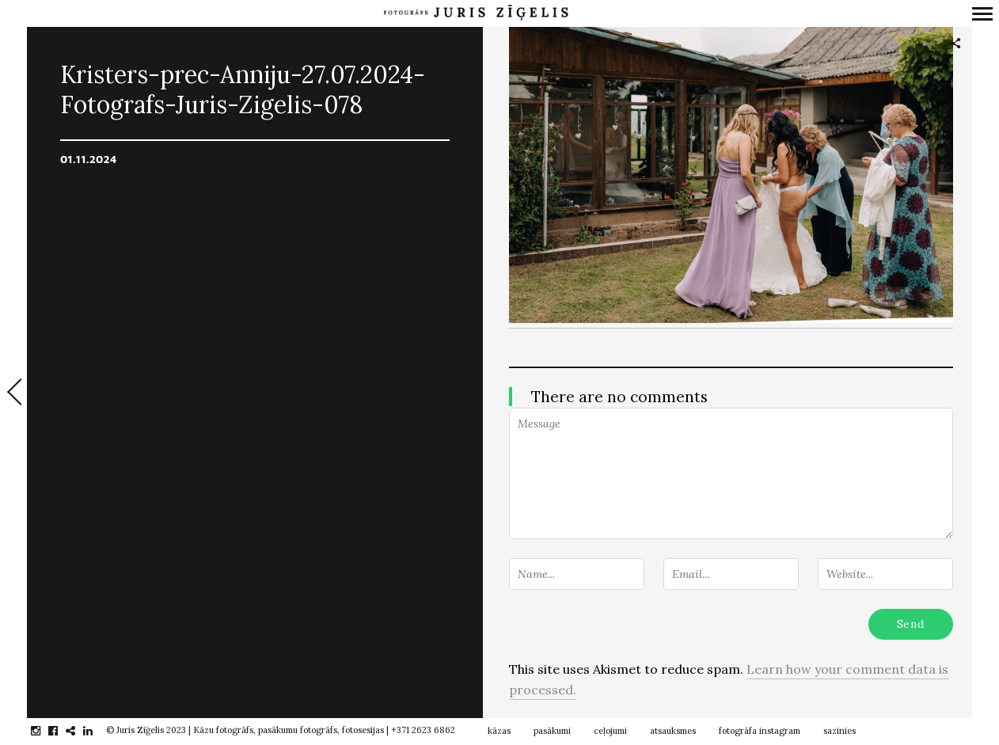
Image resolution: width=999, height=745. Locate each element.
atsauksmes (673, 730)
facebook (61, 731)
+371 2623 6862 (423, 729)
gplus (78, 731)
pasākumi (552, 730)
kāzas (499, 730)
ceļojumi (610, 730)
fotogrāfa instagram (759, 730)
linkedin (96, 731)
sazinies (839, 730)
